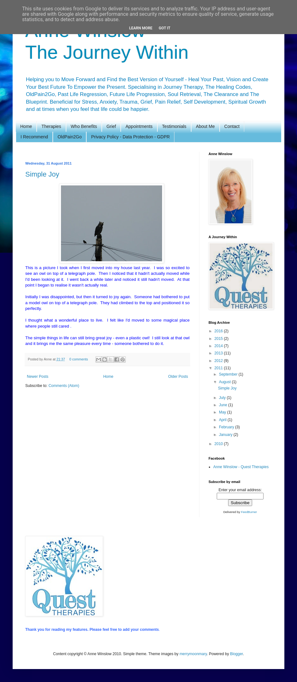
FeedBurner (249, 512)
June (223, 405)
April (223, 420)
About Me (205, 126)
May (223, 412)
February (227, 427)
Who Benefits (84, 126)
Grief (111, 126)
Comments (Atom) (63, 385)
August (225, 382)
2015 (219, 338)
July (223, 397)
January (226, 434)
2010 (219, 444)
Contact (231, 126)
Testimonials (174, 126)
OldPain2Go (70, 136)
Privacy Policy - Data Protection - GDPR (130, 136)
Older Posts (178, 376)
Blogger (236, 654)
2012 (219, 361)
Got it (164, 28)
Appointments (139, 126)
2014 (219, 346)
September (229, 374)
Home (26, 126)
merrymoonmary (193, 654)
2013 (219, 353)
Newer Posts (37, 376)
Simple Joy (42, 174)
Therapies (51, 126)
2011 (219, 368)
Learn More (141, 28)
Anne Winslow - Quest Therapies (241, 467)
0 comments (78, 359)
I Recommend (34, 136)
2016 (219, 331)
